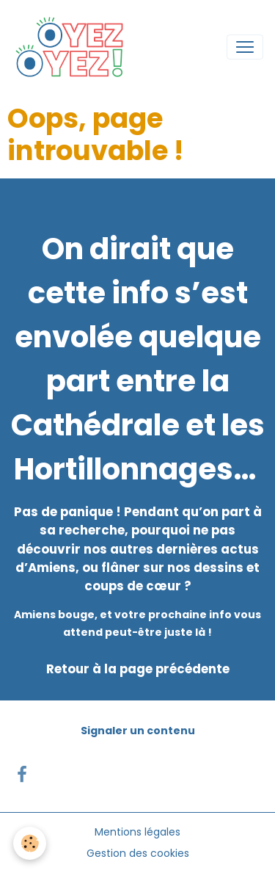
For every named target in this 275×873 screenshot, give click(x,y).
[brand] (74, 47)
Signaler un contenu (138, 730)
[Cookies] (29, 843)
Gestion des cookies (138, 853)
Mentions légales (137, 832)
